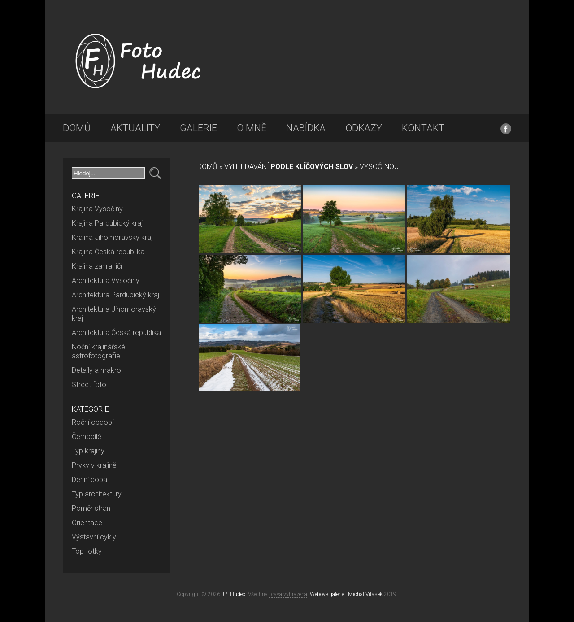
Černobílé (86, 436)
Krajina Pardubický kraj (107, 223)
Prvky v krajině (94, 465)
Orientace (87, 522)
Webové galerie (327, 594)
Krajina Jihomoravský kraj (112, 237)
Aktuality (135, 128)
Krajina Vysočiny (97, 208)
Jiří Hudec (233, 594)
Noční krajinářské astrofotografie (98, 351)
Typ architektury (97, 494)
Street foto (89, 384)
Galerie (198, 128)
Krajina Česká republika (108, 252)
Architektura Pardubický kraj (115, 295)
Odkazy (363, 128)
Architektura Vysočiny (105, 280)
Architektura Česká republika (116, 332)
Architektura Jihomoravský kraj (114, 313)
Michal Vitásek (365, 594)
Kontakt (423, 128)
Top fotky (87, 551)
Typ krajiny (88, 451)
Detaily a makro (96, 370)
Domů (77, 128)
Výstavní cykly (94, 537)
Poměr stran (91, 508)
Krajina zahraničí (97, 266)
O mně (251, 128)
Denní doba (89, 479)
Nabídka (306, 128)
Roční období (92, 422)
